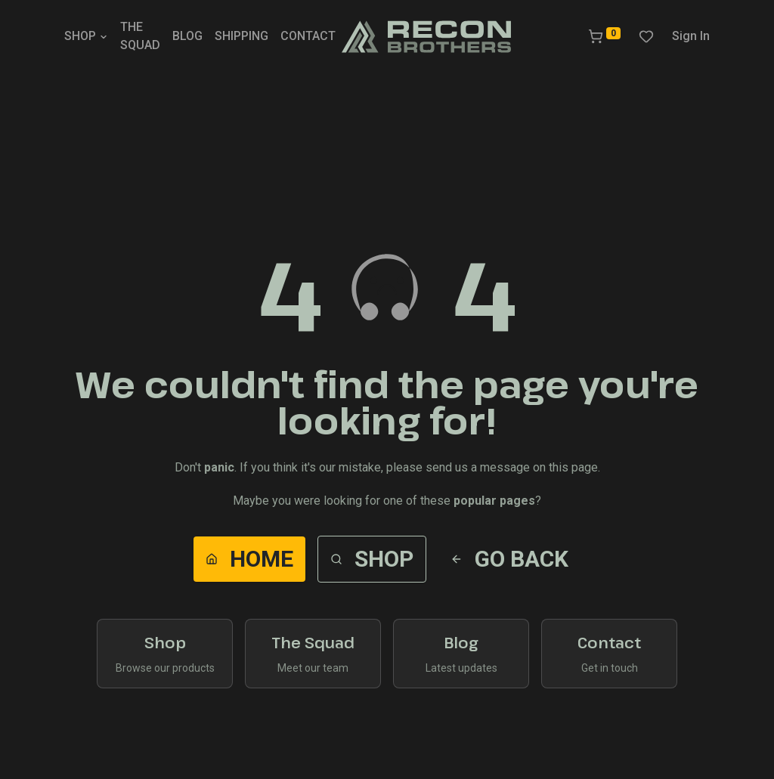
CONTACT (308, 36)
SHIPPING (241, 36)
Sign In (691, 36)
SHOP (86, 36)
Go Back (509, 559)
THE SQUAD (140, 36)
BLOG (187, 36)
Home (249, 559)
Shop (371, 559)
